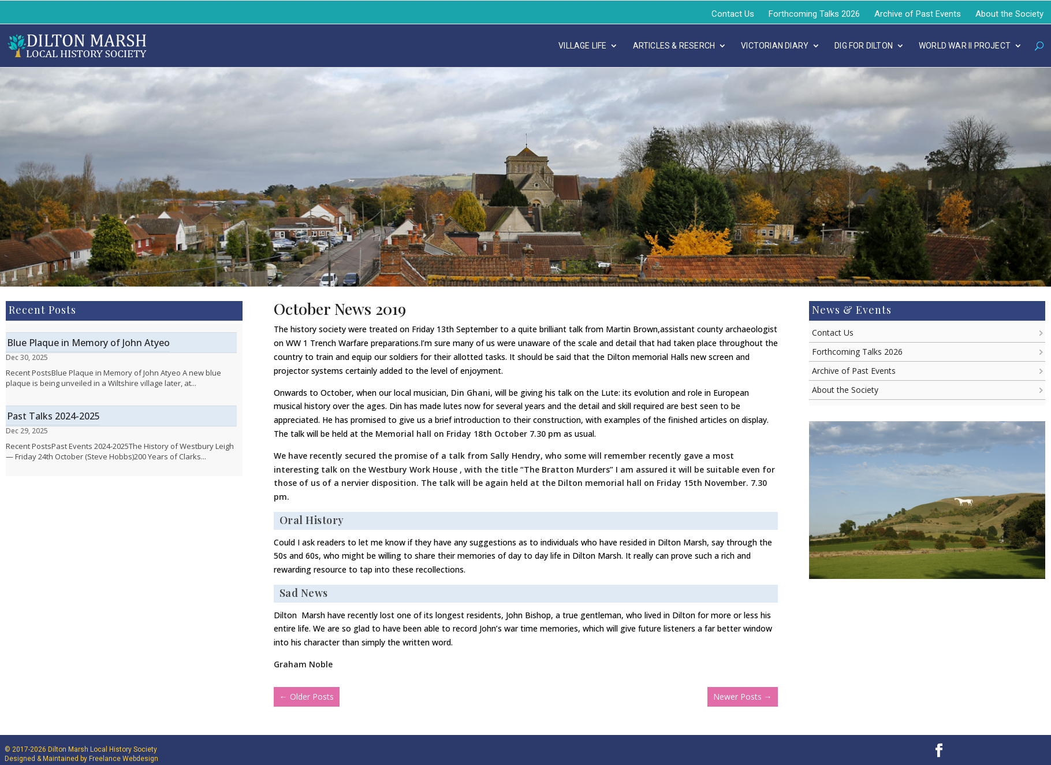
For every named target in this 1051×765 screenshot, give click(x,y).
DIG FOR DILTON (863, 46)
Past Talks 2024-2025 (53, 416)
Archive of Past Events (917, 14)
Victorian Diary (774, 46)
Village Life (582, 46)
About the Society (1009, 14)
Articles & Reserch (674, 46)
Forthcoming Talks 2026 (814, 14)
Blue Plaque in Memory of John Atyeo (88, 342)
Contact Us (732, 14)
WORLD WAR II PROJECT (965, 46)
